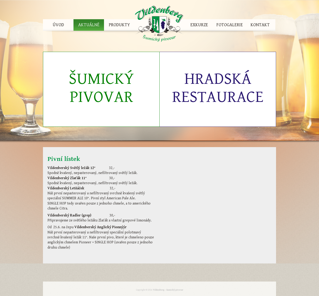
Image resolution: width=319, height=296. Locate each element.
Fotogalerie (229, 25)
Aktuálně (88, 25)
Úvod (58, 25)
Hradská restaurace (217, 88)
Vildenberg (159, 25)
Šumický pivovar (101, 88)
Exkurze (199, 25)
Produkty (119, 25)
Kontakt (260, 25)
